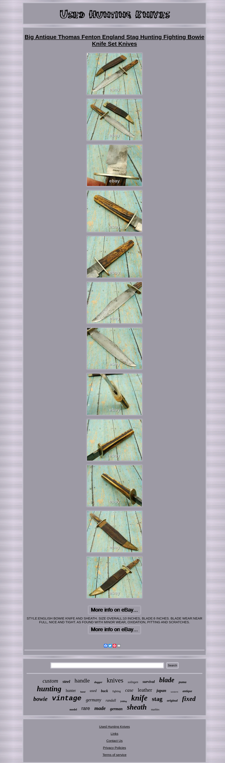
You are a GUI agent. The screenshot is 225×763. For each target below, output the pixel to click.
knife (139, 698)
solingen (133, 682)
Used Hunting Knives (114, 726)
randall (111, 700)
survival (149, 682)
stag (157, 698)
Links (114, 733)
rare (85, 708)
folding (123, 701)
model (73, 709)
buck (104, 691)
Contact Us (114, 741)
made (100, 708)
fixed (189, 698)
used (93, 691)
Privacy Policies (114, 748)
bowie (40, 699)
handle (82, 680)
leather (145, 690)
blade (166, 680)
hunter (71, 690)
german (116, 709)
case (129, 690)
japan (161, 690)
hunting (49, 689)
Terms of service (114, 755)
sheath (137, 707)
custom (50, 681)
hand (82, 691)
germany (93, 699)
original (172, 700)
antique (187, 691)
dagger (98, 682)
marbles (155, 709)
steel (66, 681)
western (174, 691)
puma (182, 682)
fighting (116, 691)
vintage (66, 698)
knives (115, 680)
